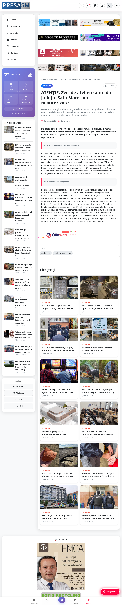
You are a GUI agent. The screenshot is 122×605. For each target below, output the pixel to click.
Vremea (12, 59)
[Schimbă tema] (110, 5)
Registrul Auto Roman (63, 253)
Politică (11, 39)
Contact (12, 53)
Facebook (18, 386)
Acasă (11, 19)
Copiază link (19, 406)
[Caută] (81, 5)
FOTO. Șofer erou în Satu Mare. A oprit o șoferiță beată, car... (23, 148)
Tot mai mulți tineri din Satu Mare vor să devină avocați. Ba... (23, 335)
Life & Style (13, 46)
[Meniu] (117, 5)
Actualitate (13, 26)
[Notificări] (88, 5)
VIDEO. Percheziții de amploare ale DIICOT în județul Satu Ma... (23, 349)
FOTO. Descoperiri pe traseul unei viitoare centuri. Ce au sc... (23, 268)
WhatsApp (18, 393)
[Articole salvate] (95, 5)
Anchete (12, 33)
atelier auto (45, 253)
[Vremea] (102, 5)
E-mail (18, 399)
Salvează (109, 85)
